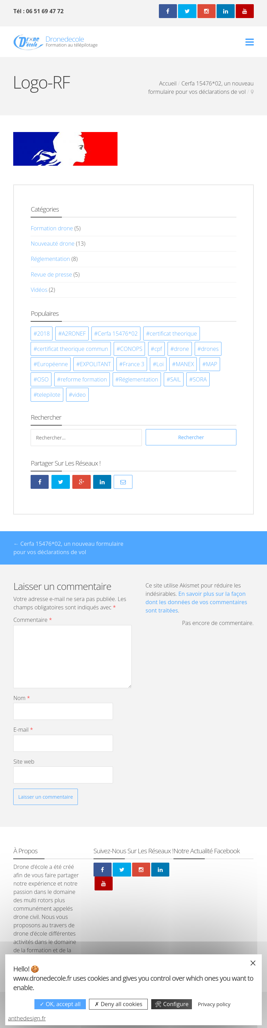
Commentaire (32, 620)
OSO (43, 379)
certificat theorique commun (72, 349)
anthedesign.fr (27, 1018)
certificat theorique (173, 333)
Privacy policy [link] (214, 1004)
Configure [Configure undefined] (171, 1004)
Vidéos (39, 290)
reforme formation (83, 379)
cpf (158, 349)
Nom (21, 698)
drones (210, 349)
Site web (23, 761)
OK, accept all (60, 1004)
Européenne (52, 364)
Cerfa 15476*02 (118, 333)
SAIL (175, 379)
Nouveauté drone (52, 243)
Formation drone (52, 228)
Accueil (168, 83)
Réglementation (50, 259)
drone (181, 349)
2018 (43, 333)
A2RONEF (74, 333)
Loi (160, 364)
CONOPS (131, 349)
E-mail (23, 729)
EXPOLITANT (95, 364)
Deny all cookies (118, 1004)
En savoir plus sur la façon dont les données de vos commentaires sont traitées (196, 602)
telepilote (48, 394)
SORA (200, 379)
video (79, 394)
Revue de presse (51, 274)
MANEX (185, 364)
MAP (211, 364)
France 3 (133, 364)
